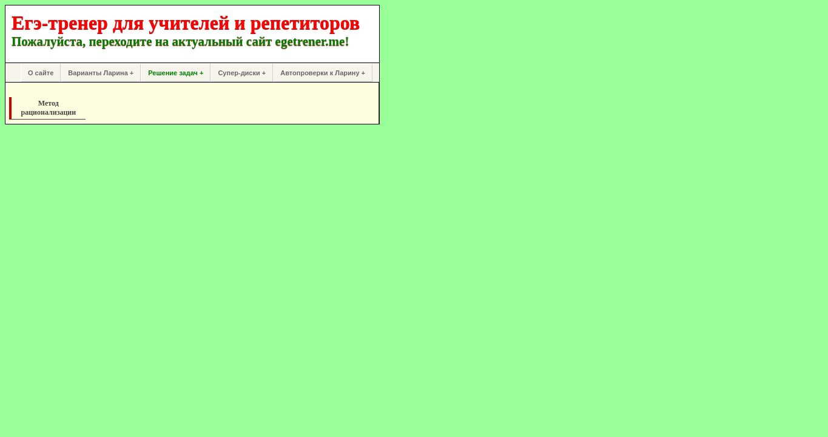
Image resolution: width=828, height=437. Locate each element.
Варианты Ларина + (100, 72)
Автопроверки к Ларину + (322, 72)
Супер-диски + (242, 72)
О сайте (40, 72)
